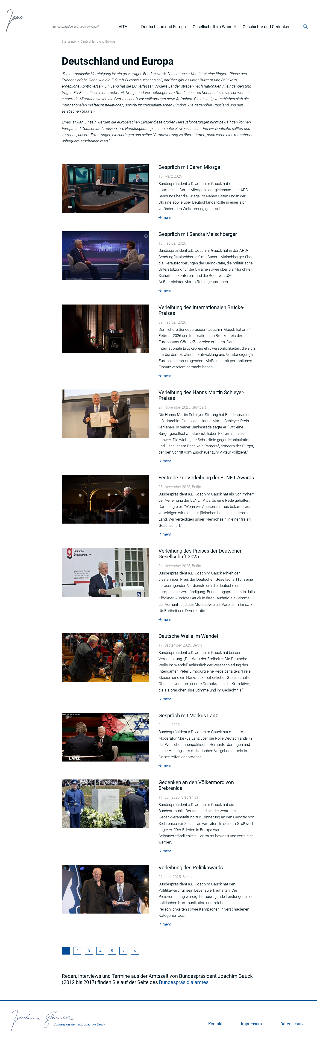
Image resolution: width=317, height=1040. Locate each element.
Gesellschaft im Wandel (214, 26)
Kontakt (215, 1023)
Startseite (69, 41)
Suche (305, 26)
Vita (123, 26)
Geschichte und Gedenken (267, 26)
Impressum (251, 1023)
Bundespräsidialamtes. (184, 982)
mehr (167, 217)
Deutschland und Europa (163, 26)
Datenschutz (292, 1023)
